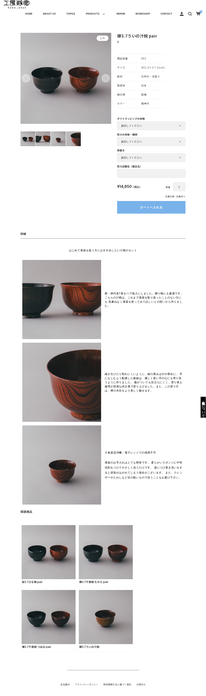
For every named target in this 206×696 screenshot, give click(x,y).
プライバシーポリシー (86, 684)
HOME (16, 13)
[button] (190, 13)
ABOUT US (39, 13)
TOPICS (62, 13)
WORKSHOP (139, 13)
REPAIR (115, 13)
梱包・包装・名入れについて (203, 406)
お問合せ (141, 684)
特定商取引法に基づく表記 (117, 684)
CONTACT (165, 13)
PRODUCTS (86, 13)
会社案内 (65, 684)
